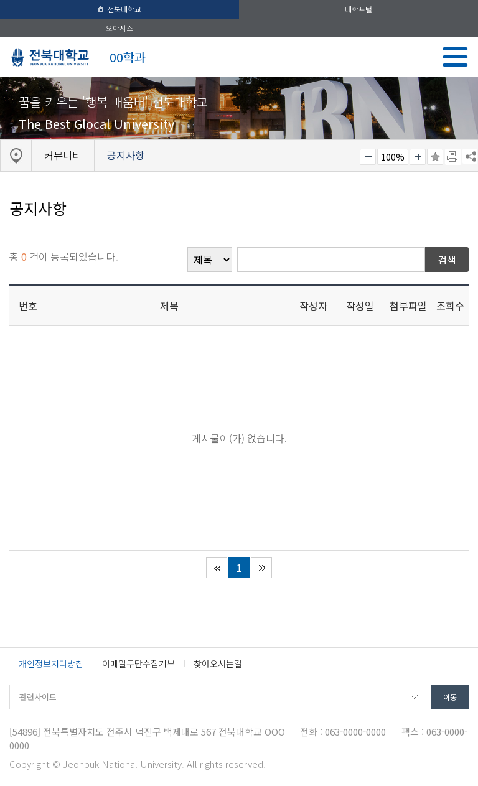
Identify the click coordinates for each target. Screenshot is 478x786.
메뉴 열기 (455, 57)
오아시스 (119, 27)
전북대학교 (119, 9)
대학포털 (358, 9)
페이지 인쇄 (453, 157)
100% (393, 157)
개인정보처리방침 (51, 663)
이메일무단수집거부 (138, 663)
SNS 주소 (469, 156)
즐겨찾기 (435, 157)
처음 (216, 567)
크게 (418, 157)
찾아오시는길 (218, 663)
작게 (368, 157)
